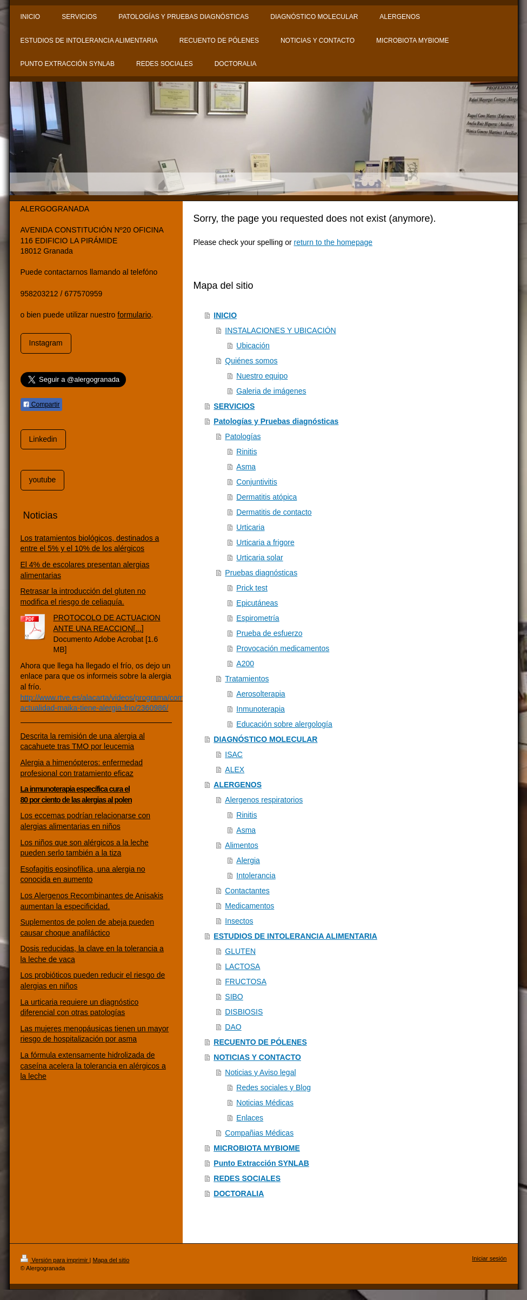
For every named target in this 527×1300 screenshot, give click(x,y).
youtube (42, 479)
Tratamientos (247, 678)
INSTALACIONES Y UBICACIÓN (280, 330)
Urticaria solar (259, 557)
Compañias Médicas (259, 1133)
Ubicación (252, 345)
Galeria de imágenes (271, 391)
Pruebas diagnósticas (261, 572)
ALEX (234, 769)
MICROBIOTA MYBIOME (256, 1148)
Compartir (41, 404)
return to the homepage (333, 242)
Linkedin (43, 439)
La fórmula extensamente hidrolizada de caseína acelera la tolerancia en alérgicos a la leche (93, 1065)
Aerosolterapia (260, 693)
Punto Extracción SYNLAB (261, 1163)
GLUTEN (240, 951)
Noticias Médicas (264, 1102)
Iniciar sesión (489, 1258)
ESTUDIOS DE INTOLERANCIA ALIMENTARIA (295, 936)
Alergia (248, 860)
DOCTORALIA (239, 1193)
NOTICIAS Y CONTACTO (257, 1057)
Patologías (243, 436)
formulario (134, 314)
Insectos (239, 921)
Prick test (252, 587)
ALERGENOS (238, 784)
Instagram (46, 343)
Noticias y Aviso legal (260, 1072)
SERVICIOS (234, 406)
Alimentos (241, 845)
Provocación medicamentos (282, 648)
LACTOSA (242, 966)
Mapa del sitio (110, 1260)
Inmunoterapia (260, 709)
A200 (245, 663)
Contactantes (247, 890)
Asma (246, 466)
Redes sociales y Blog (273, 1087)
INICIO (225, 315)
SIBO (234, 996)
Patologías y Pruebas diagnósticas (276, 421)
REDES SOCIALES (247, 1178)
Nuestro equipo (262, 376)
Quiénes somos (251, 360)
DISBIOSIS (244, 1011)
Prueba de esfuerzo (269, 633)
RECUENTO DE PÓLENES (260, 1042)
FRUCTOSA (245, 981)
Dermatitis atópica (266, 497)
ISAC (234, 754)
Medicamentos (249, 905)
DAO (233, 1027)
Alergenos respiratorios (264, 799)
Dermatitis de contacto (273, 512)
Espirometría (257, 618)
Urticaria (250, 527)
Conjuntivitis (256, 481)
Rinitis (246, 451)
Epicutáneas (257, 603)
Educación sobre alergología (284, 724)
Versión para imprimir (55, 1260)
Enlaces (249, 1117)
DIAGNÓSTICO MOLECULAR (265, 739)
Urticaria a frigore (265, 542)
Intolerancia (255, 875)
